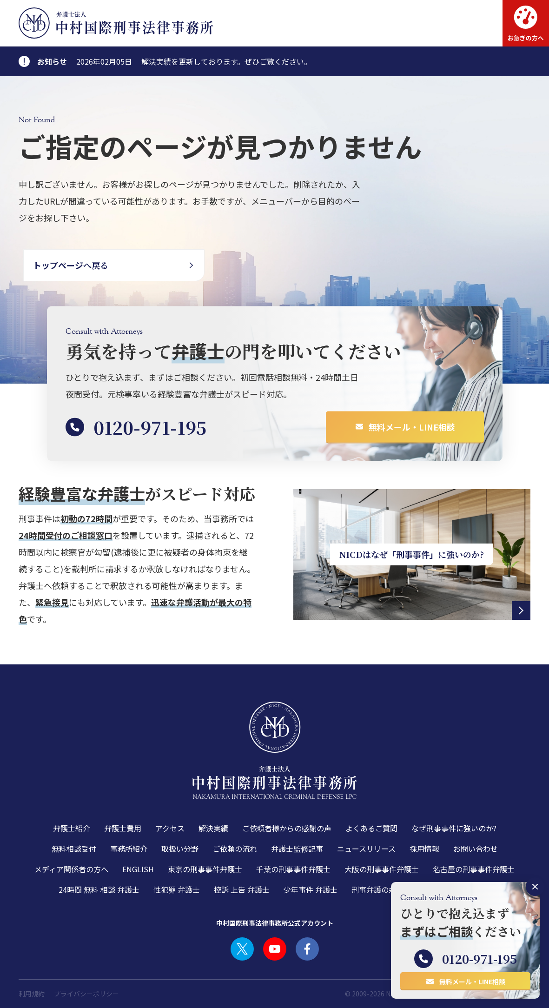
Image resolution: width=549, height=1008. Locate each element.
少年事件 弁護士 (310, 889)
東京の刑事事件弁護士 (205, 869)
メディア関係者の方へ (71, 869)
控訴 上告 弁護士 (242, 889)
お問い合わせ (475, 848)
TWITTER (242, 949)
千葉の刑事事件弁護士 (293, 869)
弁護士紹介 (71, 828)
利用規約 (32, 993)
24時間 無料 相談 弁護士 (99, 889)
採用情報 (424, 848)
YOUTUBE (274, 949)
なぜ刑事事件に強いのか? (453, 828)
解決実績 (213, 828)
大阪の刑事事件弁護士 (381, 869)
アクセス (170, 828)
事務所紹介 (128, 848)
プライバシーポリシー (86, 993)
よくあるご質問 (371, 828)
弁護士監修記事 (297, 848)
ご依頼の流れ (234, 848)
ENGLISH (138, 869)
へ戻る (70, 265)
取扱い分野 (179, 848)
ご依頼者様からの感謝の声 (286, 828)
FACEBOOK (307, 949)
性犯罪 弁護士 (176, 889)
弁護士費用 (122, 828)
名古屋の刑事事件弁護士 (474, 869)
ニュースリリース (366, 848)
